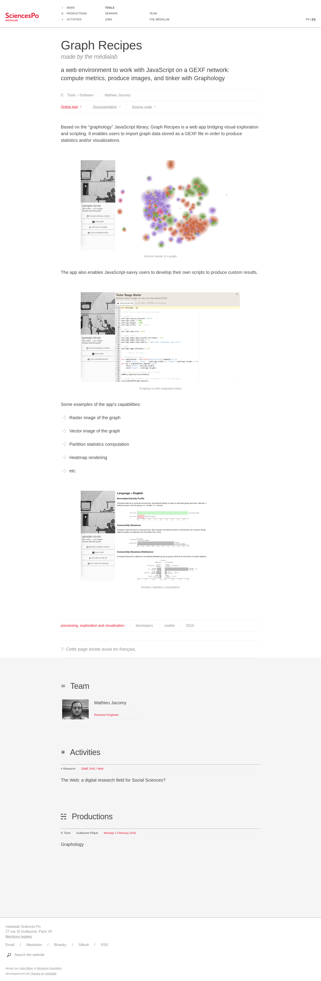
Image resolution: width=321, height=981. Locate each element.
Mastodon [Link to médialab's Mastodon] (34, 945)
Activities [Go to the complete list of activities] (74, 19)
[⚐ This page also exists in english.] (160, 649)
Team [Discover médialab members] (153, 13)
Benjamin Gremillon (49, 968)
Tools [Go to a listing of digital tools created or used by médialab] (109, 7)
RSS (104, 945)
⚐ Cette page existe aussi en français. (98, 649)
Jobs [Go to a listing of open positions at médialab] (108, 19)
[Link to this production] (160, 841)
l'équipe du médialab (43, 973)
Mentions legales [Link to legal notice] (19, 936)
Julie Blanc (26, 968)
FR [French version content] (307, 19)
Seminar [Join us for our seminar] (111, 13)
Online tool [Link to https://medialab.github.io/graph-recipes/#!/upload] (69, 107)
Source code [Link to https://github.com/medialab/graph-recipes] (142, 107)
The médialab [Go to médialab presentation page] (159, 19)
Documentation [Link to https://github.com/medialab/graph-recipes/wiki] (105, 107)
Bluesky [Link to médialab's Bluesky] (60, 945)
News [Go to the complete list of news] (71, 7)
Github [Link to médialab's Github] (84, 945)
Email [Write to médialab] (10, 945)
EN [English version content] (313, 19)
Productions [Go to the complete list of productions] (77, 13)
